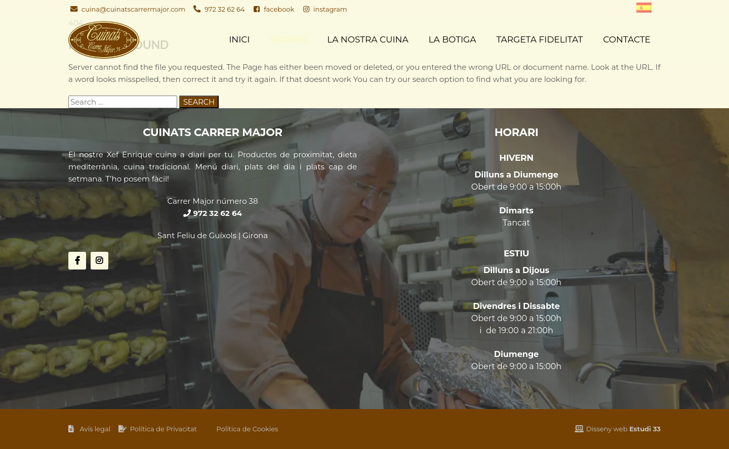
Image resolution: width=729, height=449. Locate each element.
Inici (239, 39)
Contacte (627, 39)
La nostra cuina (367, 39)
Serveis (288, 39)
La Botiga (452, 39)
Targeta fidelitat (539, 39)
